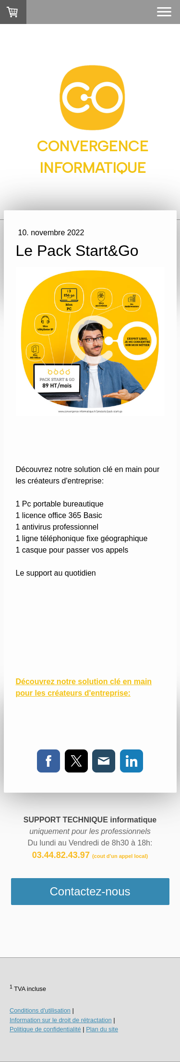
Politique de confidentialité (45, 1029)
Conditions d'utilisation (40, 1010)
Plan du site (102, 1029)
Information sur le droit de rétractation (61, 1020)
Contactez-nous (89, 891)
